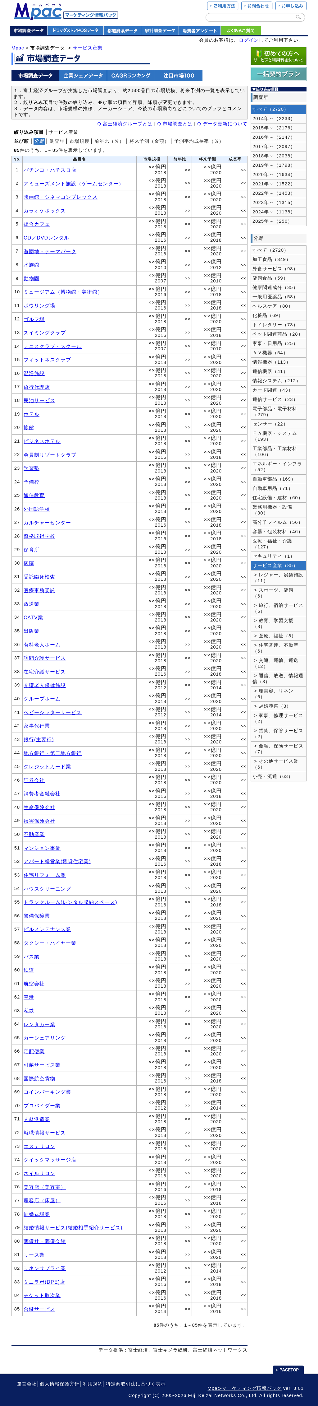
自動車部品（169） (274, 479)
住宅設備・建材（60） (277, 497)
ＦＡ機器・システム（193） (274, 436)
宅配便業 (34, 1051)
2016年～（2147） (273, 137)
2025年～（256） (272, 221)
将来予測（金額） (149, 141)
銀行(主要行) (39, 739)
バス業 (31, 956)
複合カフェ (37, 224)
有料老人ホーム (42, 644)
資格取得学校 (39, 536)
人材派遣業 (37, 1119)
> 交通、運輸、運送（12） (275, 663)
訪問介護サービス (45, 658)
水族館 (31, 265)
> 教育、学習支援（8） (272, 623)
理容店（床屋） (42, 1200)
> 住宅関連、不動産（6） (275, 648)
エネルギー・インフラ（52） (277, 466)
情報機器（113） (271, 362)
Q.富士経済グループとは (125, 123)
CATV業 (33, 617)
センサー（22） (270, 423)
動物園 (31, 278)
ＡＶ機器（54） (270, 352)
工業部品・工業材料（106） (274, 451)
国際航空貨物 (39, 1078)
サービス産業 (87, 47)
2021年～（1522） (273, 183)
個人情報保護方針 (60, 1383)
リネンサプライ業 (45, 1268)
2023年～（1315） (273, 202)
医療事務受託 (39, 590)
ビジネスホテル (42, 441)
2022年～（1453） (273, 193)
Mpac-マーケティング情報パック (244, 1388)
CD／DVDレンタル (46, 237)
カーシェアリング (45, 1038)
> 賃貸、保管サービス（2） (277, 733)
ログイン (249, 40)
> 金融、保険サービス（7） (277, 748)
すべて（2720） (270, 109)
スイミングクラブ (45, 332)
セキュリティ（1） (273, 556)
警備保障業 (37, 916)
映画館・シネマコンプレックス (61, 197)
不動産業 (34, 834)
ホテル (31, 414)
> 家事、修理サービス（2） (277, 718)
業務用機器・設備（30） (272, 510)
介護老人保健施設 (45, 685)
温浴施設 (34, 373)
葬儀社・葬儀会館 (45, 1241)
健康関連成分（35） (275, 287)
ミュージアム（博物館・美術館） (63, 292)
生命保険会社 (39, 807)
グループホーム (42, 698)
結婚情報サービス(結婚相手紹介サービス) (73, 1227)
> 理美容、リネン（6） (272, 693)
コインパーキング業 (47, 1092)
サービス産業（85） (275, 565)
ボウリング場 (39, 305)
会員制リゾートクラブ (50, 455)
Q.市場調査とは (175, 123)
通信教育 (34, 495)
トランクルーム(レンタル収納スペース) (70, 902)
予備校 (31, 482)
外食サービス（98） (275, 268)
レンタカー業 (39, 1024)
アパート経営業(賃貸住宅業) (57, 861)
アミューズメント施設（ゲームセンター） (74, 183)
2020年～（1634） (273, 174)
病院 (29, 563)
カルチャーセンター (47, 522)
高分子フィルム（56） (277, 522)
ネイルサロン (39, 1173)
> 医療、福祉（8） (274, 635)
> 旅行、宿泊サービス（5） (277, 608)
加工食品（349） (271, 259)
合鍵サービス (39, 1309)
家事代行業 (37, 726)
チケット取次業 (42, 1295)
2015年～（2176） (273, 127)
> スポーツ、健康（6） (272, 593)
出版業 (31, 631)
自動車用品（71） (272, 488)
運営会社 (27, 1383)
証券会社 (34, 780)
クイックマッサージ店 (50, 1159)
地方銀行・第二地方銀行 (53, 753)
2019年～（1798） (273, 165)
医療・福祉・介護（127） (272, 543)
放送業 (31, 604)
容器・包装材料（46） (277, 531)
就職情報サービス (45, 1132)
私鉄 (29, 1010)
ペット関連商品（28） (277, 334)
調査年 (57, 141)
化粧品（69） (267, 315)
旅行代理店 (37, 387)
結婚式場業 (37, 1214)
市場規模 (79, 141)
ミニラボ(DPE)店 (44, 1282)
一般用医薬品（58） (275, 296)
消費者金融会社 (42, 793)
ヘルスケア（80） (272, 306)
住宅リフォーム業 (45, 875)
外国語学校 (37, 509)
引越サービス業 (42, 1065)
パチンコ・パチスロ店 (50, 170)
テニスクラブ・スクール (53, 346)
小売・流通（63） (272, 776)
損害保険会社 (39, 821)
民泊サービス (39, 400)
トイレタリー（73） (275, 324)
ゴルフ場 (34, 319)
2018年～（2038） (273, 155)
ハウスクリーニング (47, 889)
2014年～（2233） (273, 118)
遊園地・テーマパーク (50, 251)
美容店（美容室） (45, 1187)
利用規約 (93, 1383)
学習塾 (31, 468)
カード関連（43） (272, 390)
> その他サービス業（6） (275, 764)
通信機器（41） (270, 371)
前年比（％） (109, 141)
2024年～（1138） (273, 211)
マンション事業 (42, 848)
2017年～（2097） (273, 146)
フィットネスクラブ (47, 359)
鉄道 (29, 970)
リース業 (34, 1255)
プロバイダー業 (42, 1105)
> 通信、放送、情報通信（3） (277, 678)
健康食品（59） (270, 278)
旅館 (29, 427)
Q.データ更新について (222, 123)
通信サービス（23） (275, 399)
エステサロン (39, 1146)
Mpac (17, 47)
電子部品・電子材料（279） (274, 411)
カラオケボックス (45, 210)
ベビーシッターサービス (53, 712)
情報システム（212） (276, 380)
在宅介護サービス (45, 671)
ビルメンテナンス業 (47, 929)
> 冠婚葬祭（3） (271, 706)
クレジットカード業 (47, 766)
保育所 (31, 549)
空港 (29, 997)
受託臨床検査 (39, 577)
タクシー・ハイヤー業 (50, 943)
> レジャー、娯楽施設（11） (277, 577)
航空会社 (34, 983)
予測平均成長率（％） (199, 141)
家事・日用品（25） (275, 343)
